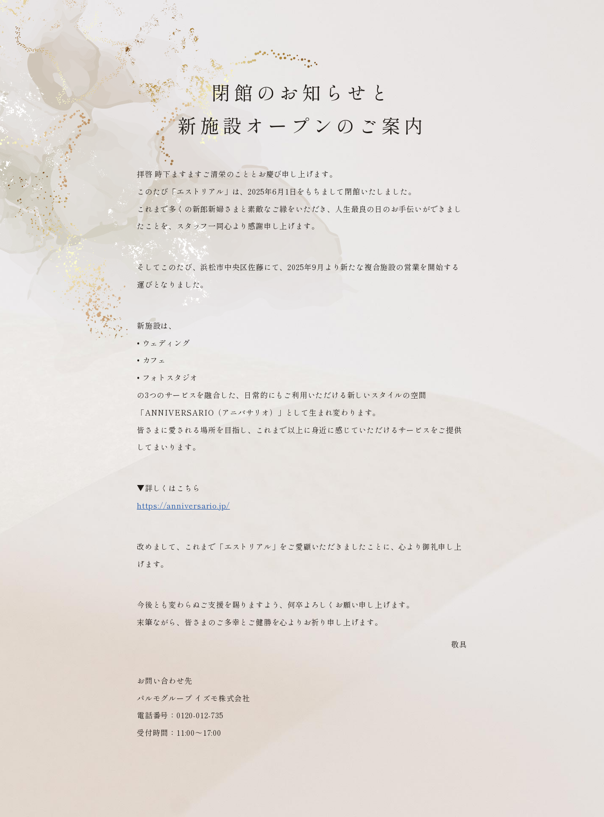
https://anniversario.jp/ (183, 505)
